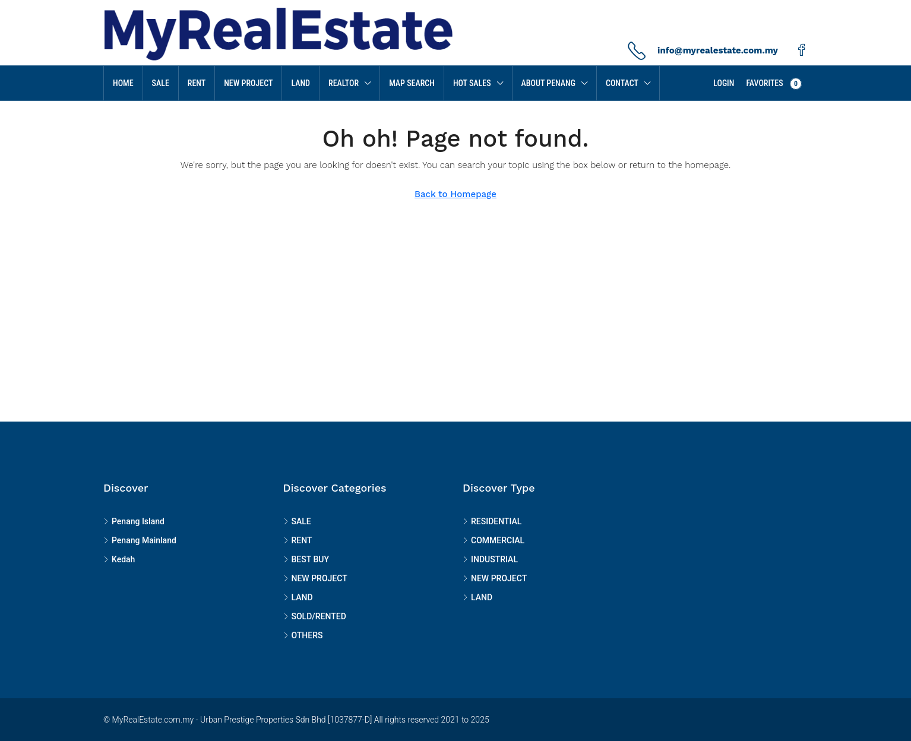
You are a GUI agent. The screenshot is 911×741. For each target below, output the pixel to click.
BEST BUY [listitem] (306, 559)
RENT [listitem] (297, 540)
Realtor (343, 83)
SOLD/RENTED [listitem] (314, 616)
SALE (160, 83)
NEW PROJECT (248, 83)
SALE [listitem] (297, 521)
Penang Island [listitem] (134, 521)
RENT (196, 83)
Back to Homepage (455, 194)
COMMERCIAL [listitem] (493, 540)
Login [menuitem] (723, 83)
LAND (300, 83)
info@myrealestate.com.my (717, 50)
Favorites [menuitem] (774, 84)
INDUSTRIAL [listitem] (490, 559)
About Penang (548, 83)
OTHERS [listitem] (303, 635)
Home (123, 83)
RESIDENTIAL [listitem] (492, 521)
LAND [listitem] (298, 597)
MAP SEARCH (412, 83)
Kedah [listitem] (119, 559)
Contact (622, 83)
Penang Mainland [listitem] (139, 540)
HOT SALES (472, 83)
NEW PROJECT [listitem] (315, 578)
